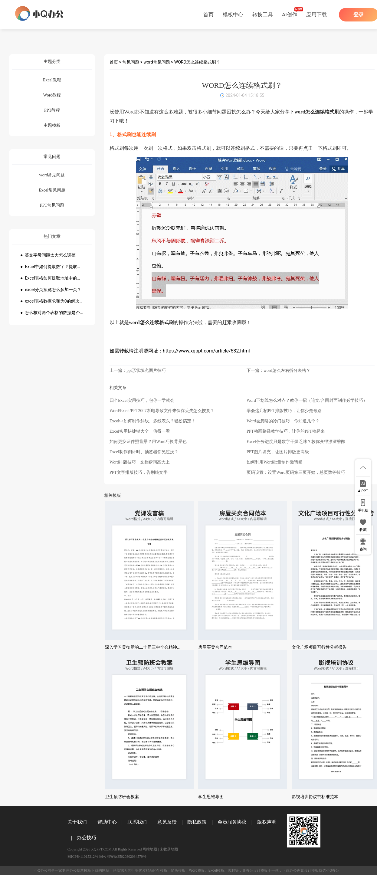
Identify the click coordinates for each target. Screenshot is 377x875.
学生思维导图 (211, 796)
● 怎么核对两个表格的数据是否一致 (52, 312)
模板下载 (91, 870)
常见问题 (130, 62)
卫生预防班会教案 (122, 796)
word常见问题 (157, 62)
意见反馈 (167, 821)
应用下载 (316, 14)
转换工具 (262, 14)
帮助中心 (107, 821)
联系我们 (137, 821)
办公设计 (253, 870)
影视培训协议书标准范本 (315, 796)
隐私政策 (197, 821)
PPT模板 (160, 870)
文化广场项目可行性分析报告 (319, 647)
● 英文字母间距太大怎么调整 (48, 255)
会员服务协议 (232, 821)
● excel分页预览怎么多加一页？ (50, 289)
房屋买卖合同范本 (215, 647)
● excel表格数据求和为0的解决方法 (52, 301)
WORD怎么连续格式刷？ (197, 62)
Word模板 (197, 870)
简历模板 (178, 870)
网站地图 (150, 849)
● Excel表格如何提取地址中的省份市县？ (52, 278)
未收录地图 (169, 849)
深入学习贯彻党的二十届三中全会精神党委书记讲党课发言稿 (162, 647)
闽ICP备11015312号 (82, 856)
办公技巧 (86, 837)
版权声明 (267, 821)
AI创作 (289, 14)
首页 (208, 14)
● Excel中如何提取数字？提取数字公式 (52, 266)
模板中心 (233, 14)
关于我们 (77, 821)
